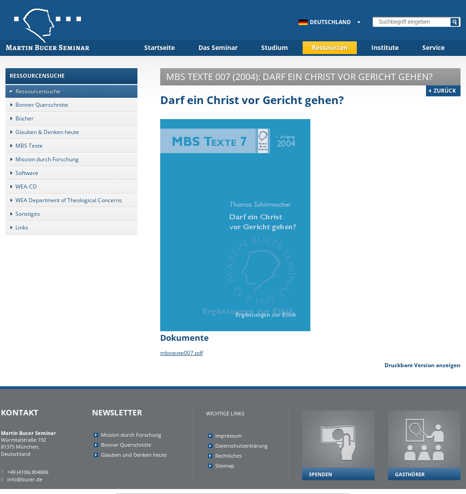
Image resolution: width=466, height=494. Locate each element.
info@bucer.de (24, 479)
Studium (274, 47)
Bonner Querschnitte (36, 105)
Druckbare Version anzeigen (423, 365)
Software (21, 173)
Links (16, 227)
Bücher (19, 118)
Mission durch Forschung (42, 159)
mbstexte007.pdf (181, 353)
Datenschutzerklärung (241, 445)
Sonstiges (22, 214)
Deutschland (325, 22)
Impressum (228, 435)
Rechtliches (228, 455)
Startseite (159, 47)
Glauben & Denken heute (42, 132)
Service (433, 47)
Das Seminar (218, 47)
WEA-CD (21, 186)
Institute (385, 47)
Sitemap (224, 465)
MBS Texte (24, 146)
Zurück (445, 91)
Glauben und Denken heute (134, 454)
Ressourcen (330, 47)
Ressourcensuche (32, 91)
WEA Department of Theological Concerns (63, 200)
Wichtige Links (225, 413)
